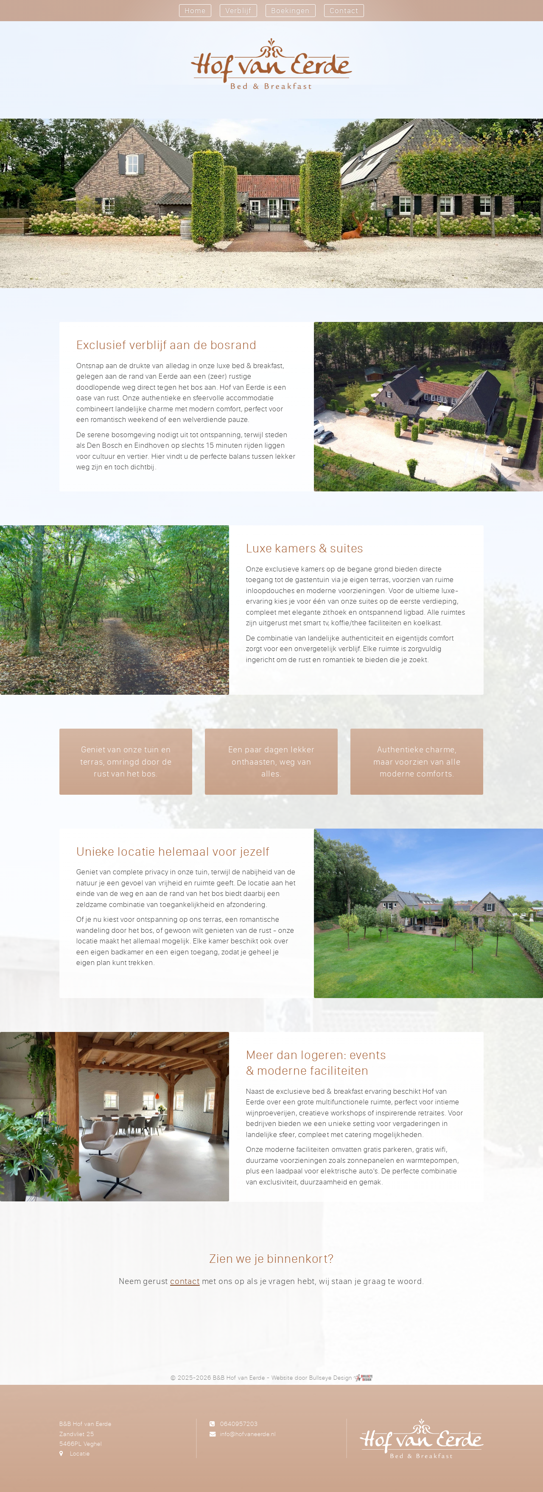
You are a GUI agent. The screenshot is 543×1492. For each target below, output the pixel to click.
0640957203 (239, 1424)
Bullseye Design (330, 1377)
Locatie (80, 1453)
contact (185, 1281)
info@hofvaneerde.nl (248, 1434)
